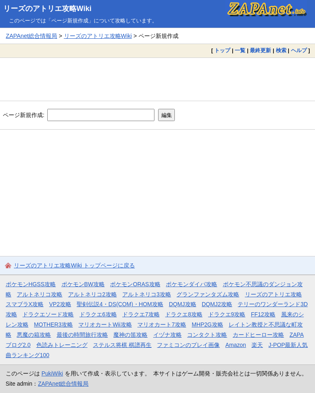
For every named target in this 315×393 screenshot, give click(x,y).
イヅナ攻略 (167, 334)
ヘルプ (299, 50)
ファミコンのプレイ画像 (188, 345)
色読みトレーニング (62, 345)
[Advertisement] (157, 79)
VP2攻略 (60, 304)
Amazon (235, 345)
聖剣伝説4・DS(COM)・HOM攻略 (120, 304)
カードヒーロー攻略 (258, 334)
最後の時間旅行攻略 (82, 334)
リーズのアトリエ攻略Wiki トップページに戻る (74, 265)
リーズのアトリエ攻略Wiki (47, 8)
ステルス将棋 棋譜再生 (122, 345)
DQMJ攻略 (182, 304)
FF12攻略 (263, 314)
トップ (222, 50)
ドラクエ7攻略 (141, 314)
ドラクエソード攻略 (48, 314)
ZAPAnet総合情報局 (31, 36)
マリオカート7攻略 (161, 324)
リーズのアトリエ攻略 (273, 294)
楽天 (257, 345)
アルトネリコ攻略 (39, 294)
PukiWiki (52, 373)
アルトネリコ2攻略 (92, 294)
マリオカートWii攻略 (105, 324)
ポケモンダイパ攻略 (191, 284)
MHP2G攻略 (207, 324)
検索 (281, 50)
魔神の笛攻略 (130, 334)
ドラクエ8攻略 (184, 314)
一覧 (240, 50)
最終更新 (260, 50)
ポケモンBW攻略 (83, 284)
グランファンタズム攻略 (207, 294)
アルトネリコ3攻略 (146, 294)
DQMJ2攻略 (217, 304)
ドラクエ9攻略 (227, 314)
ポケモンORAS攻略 (135, 284)
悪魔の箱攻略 (34, 334)
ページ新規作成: (23, 115)
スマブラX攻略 (25, 304)
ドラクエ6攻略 (98, 314)
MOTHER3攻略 (53, 324)
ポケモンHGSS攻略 (31, 284)
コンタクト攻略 (207, 334)
